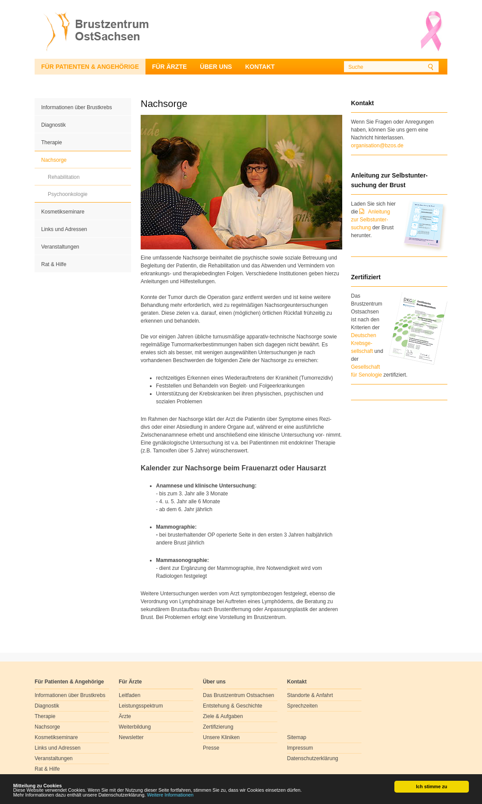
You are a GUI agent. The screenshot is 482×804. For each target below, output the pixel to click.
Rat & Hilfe (53, 264)
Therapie (51, 142)
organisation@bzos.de (377, 145)
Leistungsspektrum (141, 706)
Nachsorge (54, 160)
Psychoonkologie (68, 194)
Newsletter (131, 737)
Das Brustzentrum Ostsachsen (238, 695)
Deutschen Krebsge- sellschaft (363, 343)
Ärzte (125, 716)
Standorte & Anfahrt (310, 695)
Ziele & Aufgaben (223, 716)
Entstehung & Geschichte (232, 706)
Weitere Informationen (170, 795)
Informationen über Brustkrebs (76, 107)
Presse (211, 748)
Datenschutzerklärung (312, 758)
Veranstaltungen (60, 247)
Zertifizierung (218, 727)
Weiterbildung (135, 727)
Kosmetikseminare (63, 212)
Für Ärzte (169, 66)
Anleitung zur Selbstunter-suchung (370, 220)
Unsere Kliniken (221, 737)
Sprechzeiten (302, 706)
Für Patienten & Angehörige (90, 66)
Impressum (300, 748)
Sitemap (296, 737)
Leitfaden (129, 695)
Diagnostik (53, 125)
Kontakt (259, 66)
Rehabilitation (64, 177)
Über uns (216, 66)
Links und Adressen (64, 229)
